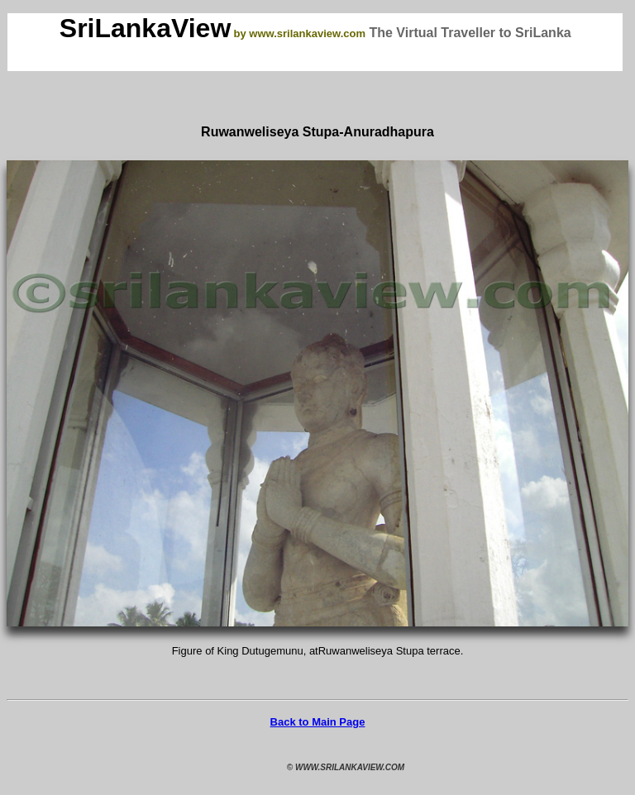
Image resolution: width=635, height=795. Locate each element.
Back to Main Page (317, 722)
